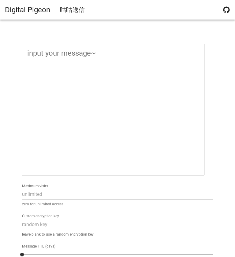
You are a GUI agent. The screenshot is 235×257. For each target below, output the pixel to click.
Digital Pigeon (27, 10)
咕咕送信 (72, 9)
